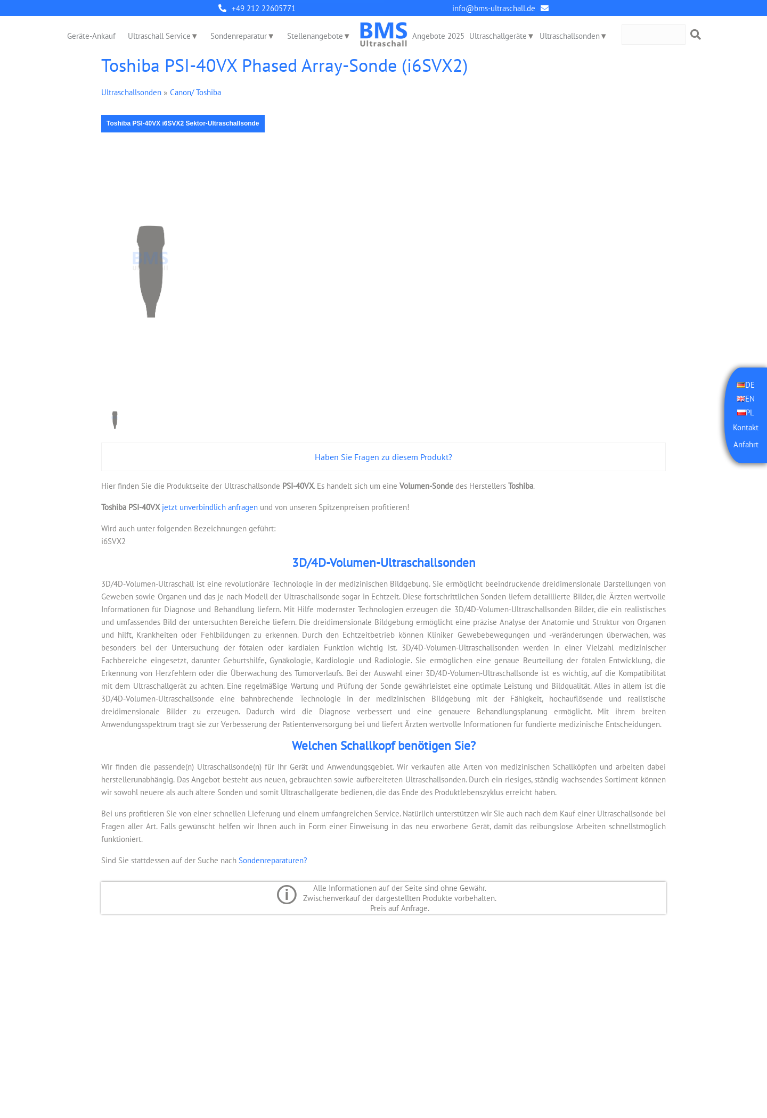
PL (750, 412)
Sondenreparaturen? (273, 860)
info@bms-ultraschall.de (493, 8)
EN (750, 398)
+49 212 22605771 (264, 8)
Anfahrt (745, 444)
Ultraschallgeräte (498, 36)
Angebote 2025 (438, 36)
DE (750, 384)
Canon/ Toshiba (195, 92)
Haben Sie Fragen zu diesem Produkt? (383, 457)
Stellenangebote (315, 36)
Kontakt (745, 427)
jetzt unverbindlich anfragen (209, 507)
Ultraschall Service (159, 36)
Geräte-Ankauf (91, 36)
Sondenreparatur (238, 36)
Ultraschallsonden (570, 36)
